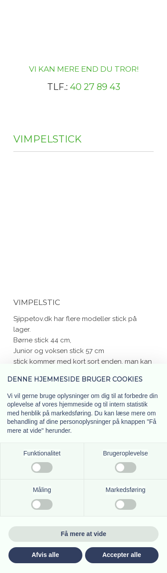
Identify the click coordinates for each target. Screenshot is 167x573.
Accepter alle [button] (121, 554)
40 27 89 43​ (95, 86)
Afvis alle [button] (45, 554)
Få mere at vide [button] (83, 533)
